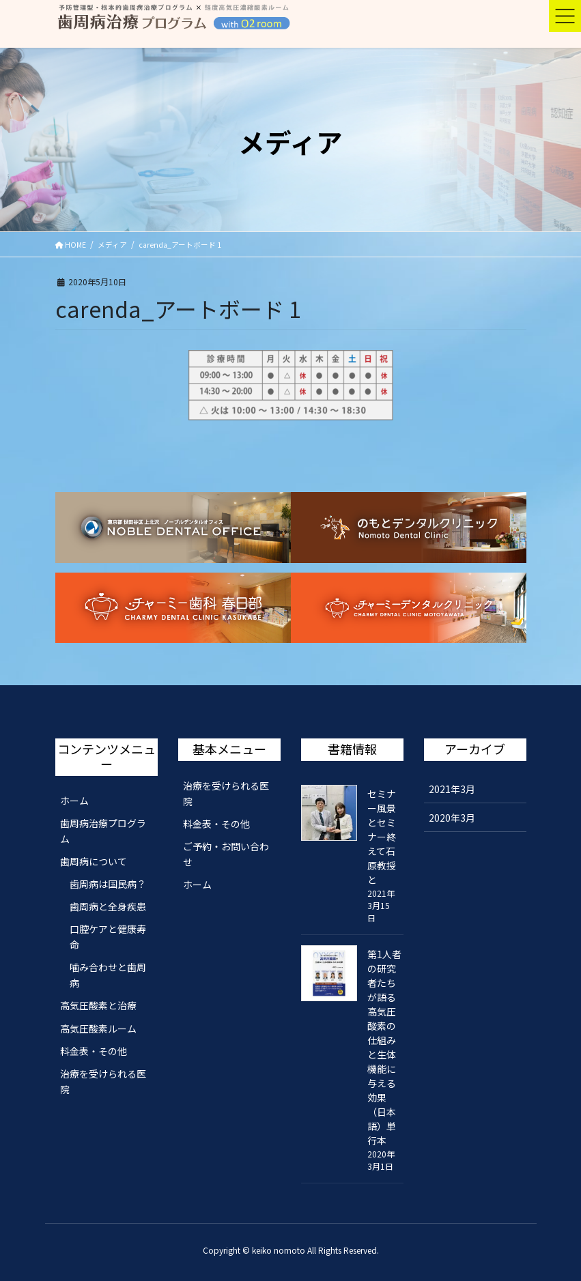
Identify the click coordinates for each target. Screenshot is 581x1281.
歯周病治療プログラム (103, 831)
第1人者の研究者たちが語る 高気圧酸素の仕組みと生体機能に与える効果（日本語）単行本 (384, 1047)
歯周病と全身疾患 (108, 906)
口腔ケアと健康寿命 (108, 936)
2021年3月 (452, 789)
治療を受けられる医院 (103, 1081)
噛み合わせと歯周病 (108, 975)
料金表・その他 (93, 1051)
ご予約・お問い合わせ (226, 854)
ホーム (74, 800)
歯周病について (93, 861)
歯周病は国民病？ (108, 884)
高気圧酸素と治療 (98, 1005)
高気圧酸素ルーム (98, 1028)
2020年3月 (452, 817)
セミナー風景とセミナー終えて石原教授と (381, 837)
